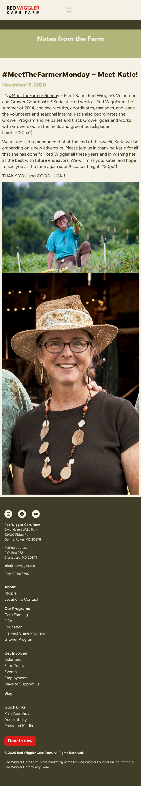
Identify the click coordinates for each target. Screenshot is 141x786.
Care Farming (16, 614)
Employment (15, 678)
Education (13, 627)
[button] (69, 10)
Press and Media (18, 725)
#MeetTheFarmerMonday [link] (34, 95)
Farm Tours (14, 665)
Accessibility (15, 719)
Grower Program (18, 639)
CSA (8, 620)
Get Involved (15, 653)
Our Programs (17, 608)
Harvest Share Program (24, 633)
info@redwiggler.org (19, 566)
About (10, 587)
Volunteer (13, 659)
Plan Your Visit (16, 713)
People (10, 593)
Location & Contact (21, 599)
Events (10, 671)
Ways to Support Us (21, 684)
